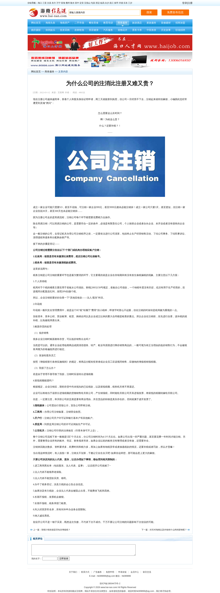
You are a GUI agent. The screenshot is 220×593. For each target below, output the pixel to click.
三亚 (44, 3)
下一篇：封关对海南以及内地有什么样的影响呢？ (164, 530)
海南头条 (50, 22)
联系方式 (85, 572)
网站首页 (36, 22)
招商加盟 (180, 22)
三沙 (130, 3)
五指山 (87, 3)
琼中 (77, 3)
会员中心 (135, 572)
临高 (102, 3)
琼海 (63, 3)
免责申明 (110, 572)
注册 (190, 3)
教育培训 (108, 22)
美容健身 (93, 30)
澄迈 (98, 3)
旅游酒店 (137, 22)
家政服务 (151, 22)
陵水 (72, 3)
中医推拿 (151, 30)
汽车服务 (108, 30)
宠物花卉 (122, 30)
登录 (184, 3)
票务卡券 (137, 30)
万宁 (58, 3)
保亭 (116, 3)
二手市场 (79, 22)
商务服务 (122, 22)
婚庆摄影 (36, 30)
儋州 (68, 3)
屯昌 (93, 3)
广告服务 (98, 572)
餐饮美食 (93, 22)
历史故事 (166, 30)
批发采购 (65, 30)
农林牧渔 (79, 30)
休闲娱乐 (50, 30)
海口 (40, 3)
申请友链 (122, 572)
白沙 (107, 3)
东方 (54, 3)
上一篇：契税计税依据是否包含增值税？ (51, 530)
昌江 (111, 3)
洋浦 (121, 3)
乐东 (125, 3)
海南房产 (65, 22)
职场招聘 (180, 30)
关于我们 (73, 572)
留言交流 (147, 572)
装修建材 (166, 22)
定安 (82, 3)
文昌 (49, 3)
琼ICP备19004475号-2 (110, 583)
